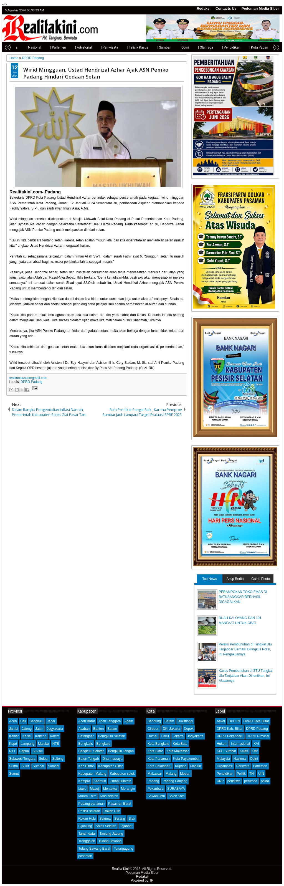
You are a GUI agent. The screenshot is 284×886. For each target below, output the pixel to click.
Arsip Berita (235, 579)
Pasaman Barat (119, 804)
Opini (254, 759)
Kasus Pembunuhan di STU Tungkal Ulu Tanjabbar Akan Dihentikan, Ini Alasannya (245, 676)
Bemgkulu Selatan (111, 736)
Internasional (240, 744)
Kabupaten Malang (92, 774)
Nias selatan (109, 796)
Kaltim (54, 736)
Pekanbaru (156, 789)
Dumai (152, 736)
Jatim (39, 729)
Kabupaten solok (122, 774)
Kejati (244, 751)
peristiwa (233, 781)
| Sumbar (152, 47)
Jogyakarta (55, 729)
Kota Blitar (155, 751)
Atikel (221, 721)
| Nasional (22, 47)
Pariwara (242, 766)
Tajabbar (126, 826)
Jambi (13, 729)
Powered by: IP (142, 880)
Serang (119, 819)
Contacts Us (226, 8)
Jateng (27, 729)
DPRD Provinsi (258, 736)
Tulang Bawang (109, 841)
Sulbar (44, 759)
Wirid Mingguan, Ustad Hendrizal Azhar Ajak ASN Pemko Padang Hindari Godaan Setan (95, 73)
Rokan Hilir (112, 811)
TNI (252, 774)
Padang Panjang (175, 781)
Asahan (84, 729)
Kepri (13, 744)
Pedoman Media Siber (260, 8)
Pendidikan (225, 774)
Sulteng (58, 759)
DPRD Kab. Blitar (229, 729)
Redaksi (204, 8)
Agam (128, 721)
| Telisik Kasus (126, 47)
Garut (165, 736)
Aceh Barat (86, 721)
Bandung (154, 721)
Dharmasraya (112, 759)
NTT (12, 751)
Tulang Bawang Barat (94, 848)
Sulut (25, 766)
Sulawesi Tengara (22, 759)
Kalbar (14, 736)
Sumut (14, 774)
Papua (24, 751)
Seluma (105, 819)
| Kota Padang (248, 47)
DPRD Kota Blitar (256, 721)
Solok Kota (177, 796)
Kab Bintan (86, 766)
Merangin (128, 789)
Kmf (255, 751)
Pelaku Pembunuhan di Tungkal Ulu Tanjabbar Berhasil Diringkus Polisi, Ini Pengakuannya (245, 649)
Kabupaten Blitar (110, 766)
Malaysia (223, 759)
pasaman (85, 856)
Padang (153, 781)
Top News (209, 579)
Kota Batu (180, 744)
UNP (220, 781)
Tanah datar (87, 833)
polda (265, 781)
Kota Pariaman (158, 759)
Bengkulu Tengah (121, 751)
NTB (55, 744)
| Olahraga (194, 47)
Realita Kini (120, 869)
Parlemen (260, 766)
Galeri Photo (260, 579)
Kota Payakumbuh (186, 759)
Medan (185, 774)
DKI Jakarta (171, 729)
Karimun (100, 781)
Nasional (240, 759)
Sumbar (38, 766)
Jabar (51, 721)
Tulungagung (123, 848)
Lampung (27, 744)
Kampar (84, 781)
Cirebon (153, 729)
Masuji (95, 789)
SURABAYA (176, 789)
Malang (171, 774)
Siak (132, 819)
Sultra (13, 766)
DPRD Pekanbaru (230, 736)
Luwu (82, 789)
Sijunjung (85, 826)
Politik (241, 774)
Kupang (180, 766)
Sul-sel (37, 751)
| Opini (173, 47)
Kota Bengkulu (158, 744)
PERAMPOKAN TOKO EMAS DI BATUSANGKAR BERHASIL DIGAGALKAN (243, 597)
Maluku (43, 744)
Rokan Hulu (87, 819)
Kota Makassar (177, 751)
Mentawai (110, 789)
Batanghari (86, 736)
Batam (112, 729)
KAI (256, 744)
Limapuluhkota (120, 781)
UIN (261, 774)
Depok (189, 729)
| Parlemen (47, 47)
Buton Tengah (88, 759)
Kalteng (40, 736)
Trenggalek (86, 841)
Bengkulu (36, 721)
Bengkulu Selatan (91, 751)
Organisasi (224, 766)
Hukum (222, 744)
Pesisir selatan (89, 811)
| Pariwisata (98, 47)
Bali (23, 721)
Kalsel (27, 736)
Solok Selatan (106, 826)
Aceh (13, 721)
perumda (250, 781)
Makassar (155, 774)
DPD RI (234, 721)
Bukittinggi (185, 721)
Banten (98, 729)
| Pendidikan (220, 47)
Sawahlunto (156, 796)
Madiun (195, 766)
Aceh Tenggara (109, 721)
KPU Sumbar (226, 751)
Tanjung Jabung (111, 833)
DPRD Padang (31, 382)
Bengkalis (85, 744)
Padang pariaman (91, 804)
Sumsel (53, 766)
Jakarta (178, 736)
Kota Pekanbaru (159, 766)
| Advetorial (72, 47)
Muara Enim (87, 796)
